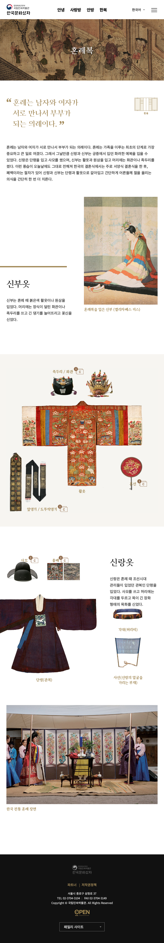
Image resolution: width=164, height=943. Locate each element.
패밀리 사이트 (73, 926)
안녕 (60, 10)
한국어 (136, 9)
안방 (90, 10)
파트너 (71, 885)
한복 (103, 10)
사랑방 (75, 10)
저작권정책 (89, 885)
